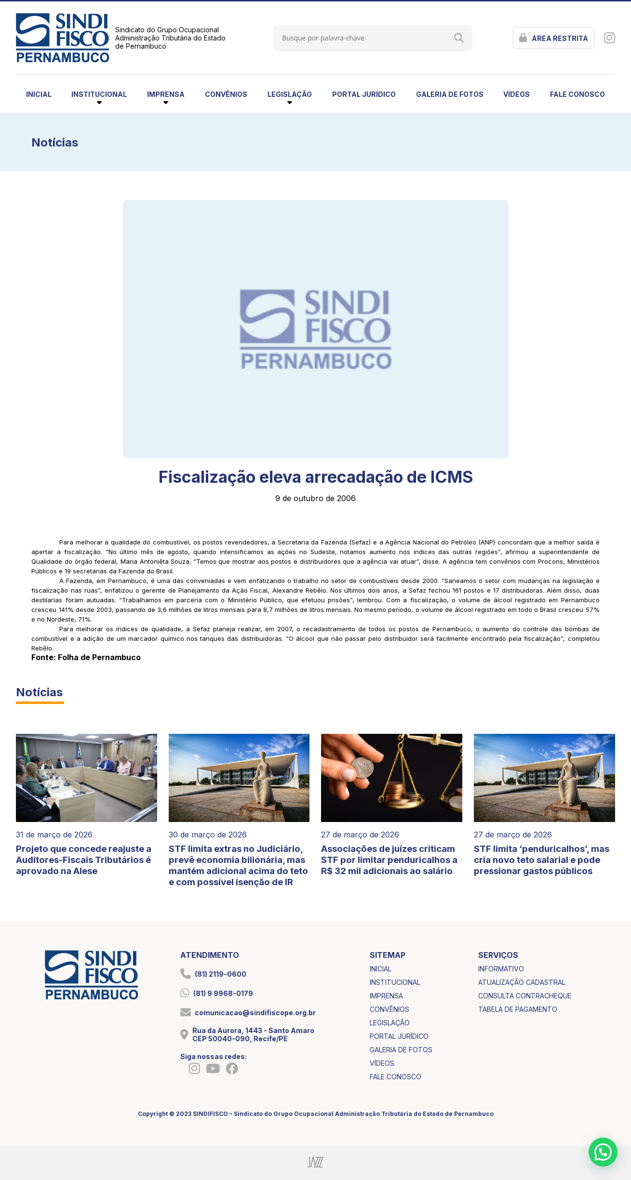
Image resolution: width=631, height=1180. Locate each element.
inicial (39, 94)
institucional (395, 982)
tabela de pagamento (517, 1009)
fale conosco (577, 94)
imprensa (386, 996)
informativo (501, 969)
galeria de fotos (449, 94)
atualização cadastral (521, 982)
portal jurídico (364, 94)
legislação (390, 1023)
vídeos (516, 94)
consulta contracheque (525, 996)
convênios (226, 94)
